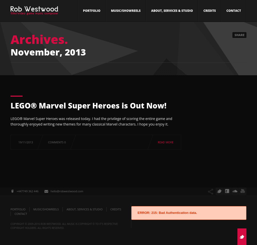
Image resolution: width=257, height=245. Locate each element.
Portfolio (91, 11)
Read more (165, 142)
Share (239, 35)
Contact (233, 11)
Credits (209, 11)
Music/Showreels (126, 11)
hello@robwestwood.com (66, 191)
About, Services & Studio (172, 11)
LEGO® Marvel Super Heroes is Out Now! (88, 105)
